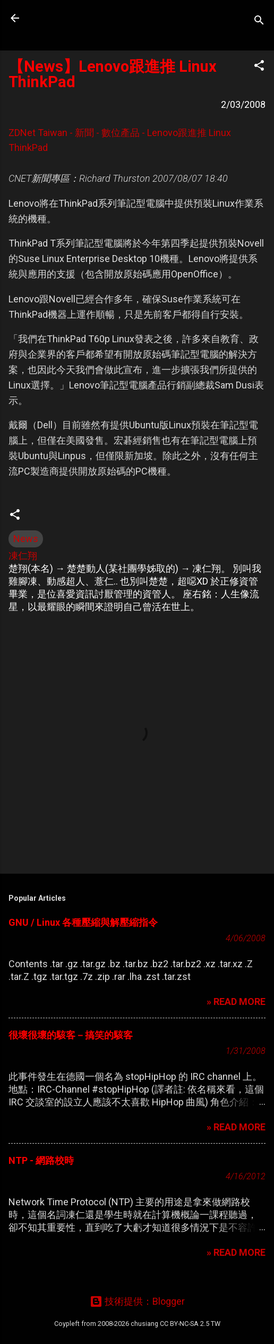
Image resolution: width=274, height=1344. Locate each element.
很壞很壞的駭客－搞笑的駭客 (70, 1035)
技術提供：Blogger (137, 1301)
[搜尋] (259, 21)
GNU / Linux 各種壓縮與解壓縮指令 (83, 922)
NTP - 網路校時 (41, 1160)
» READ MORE (236, 1001)
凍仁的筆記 (76, 18)
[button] (259, 67)
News (25, 538)
